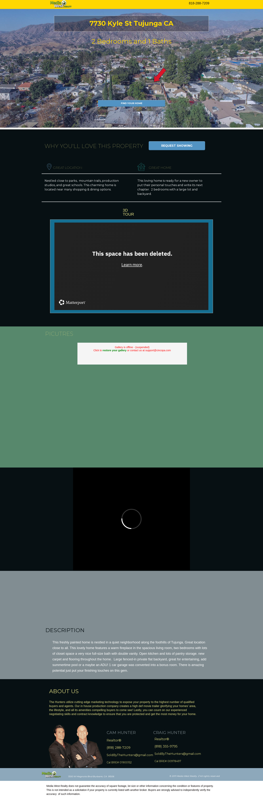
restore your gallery (115, 350)
